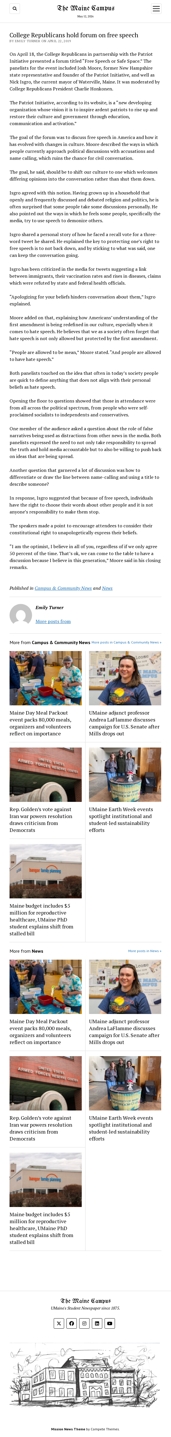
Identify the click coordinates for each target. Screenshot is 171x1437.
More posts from (53, 621)
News (107, 588)
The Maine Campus (85, 8)
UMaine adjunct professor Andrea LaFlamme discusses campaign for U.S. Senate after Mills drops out (124, 723)
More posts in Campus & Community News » (126, 642)
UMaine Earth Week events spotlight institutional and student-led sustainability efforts (121, 819)
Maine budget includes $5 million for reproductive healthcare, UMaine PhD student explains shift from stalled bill (41, 919)
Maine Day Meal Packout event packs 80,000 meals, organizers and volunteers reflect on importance (40, 723)
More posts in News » (144, 951)
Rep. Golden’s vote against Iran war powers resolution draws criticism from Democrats (41, 819)
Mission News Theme (68, 1429)
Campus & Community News (63, 588)
